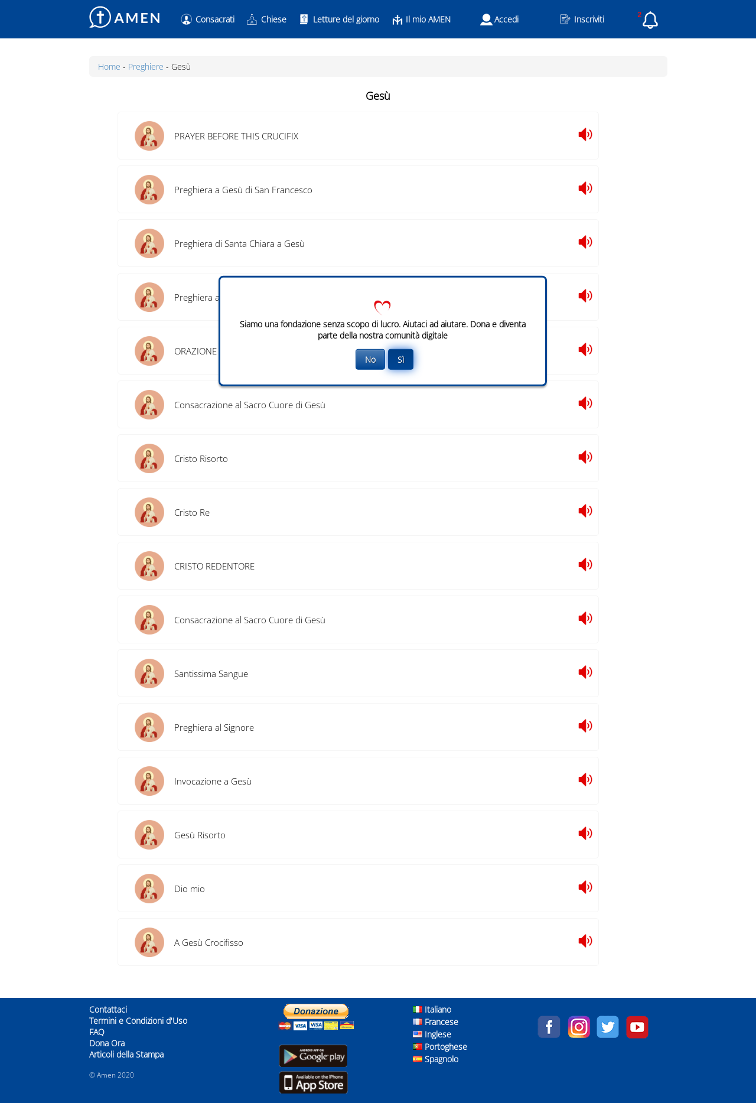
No (370, 359)
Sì (400, 359)
